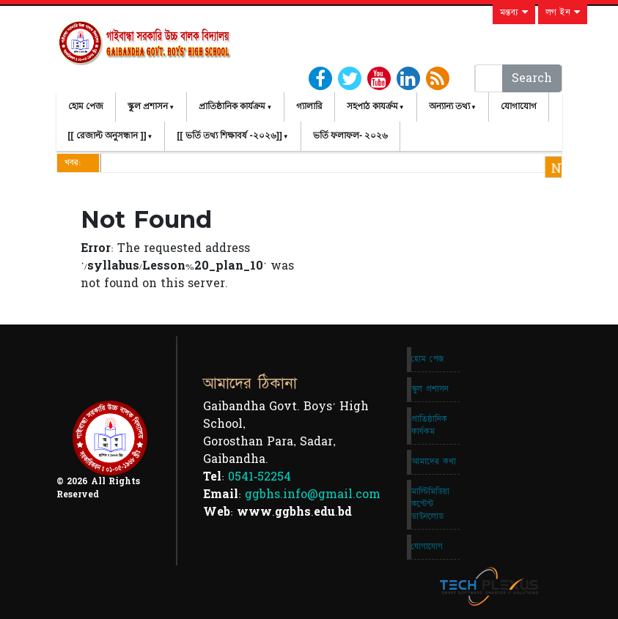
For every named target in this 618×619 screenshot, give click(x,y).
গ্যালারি (309, 106)
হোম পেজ (85, 106)
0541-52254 (259, 476)
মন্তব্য (514, 12)
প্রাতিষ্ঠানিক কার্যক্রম (232, 106)
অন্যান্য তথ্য (449, 106)
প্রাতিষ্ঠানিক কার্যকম (429, 425)
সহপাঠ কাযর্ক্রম (372, 106)
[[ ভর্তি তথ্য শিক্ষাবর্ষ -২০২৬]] (229, 135)
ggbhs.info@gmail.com (312, 494)
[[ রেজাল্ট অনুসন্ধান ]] (107, 135)
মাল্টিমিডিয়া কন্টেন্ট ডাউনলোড (430, 504)
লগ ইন (562, 12)
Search (532, 78)
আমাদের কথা (433, 461)
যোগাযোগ (519, 106)
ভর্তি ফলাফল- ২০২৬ (351, 135)
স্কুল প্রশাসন (148, 106)
